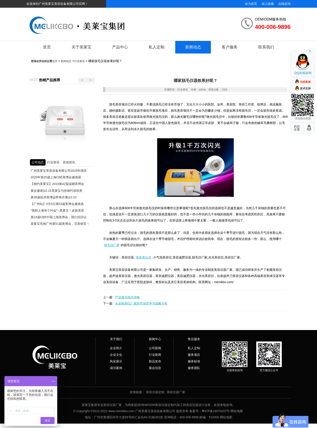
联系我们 (266, 47)
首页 (47, 47)
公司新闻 (155, 348)
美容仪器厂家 (176, 392)
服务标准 (194, 361)
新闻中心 (155, 339)
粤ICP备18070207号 (216, 411)
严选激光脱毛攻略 (127, 297)
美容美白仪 (143, 257)
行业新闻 (155, 354)
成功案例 (116, 368)
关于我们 (116, 339)
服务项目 (194, 354)
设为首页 (251, 4)
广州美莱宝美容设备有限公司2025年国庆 (59, 170)
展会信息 (155, 368)
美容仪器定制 (155, 392)
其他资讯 (69, 162)
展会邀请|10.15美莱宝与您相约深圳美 (56, 190)
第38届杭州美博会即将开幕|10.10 (53, 197)
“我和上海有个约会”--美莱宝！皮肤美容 (57, 210)
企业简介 (116, 348)
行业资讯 (79, 61)
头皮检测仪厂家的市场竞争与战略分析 (141, 303)
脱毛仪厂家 (112, 245)
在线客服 (305, 81)
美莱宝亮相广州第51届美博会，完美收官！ (60, 223)
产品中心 (120, 47)
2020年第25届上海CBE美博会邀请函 (56, 177)
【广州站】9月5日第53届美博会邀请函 (57, 204)
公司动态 (37, 162)
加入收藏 (268, 4)
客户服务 (230, 47)
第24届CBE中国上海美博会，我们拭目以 (59, 217)
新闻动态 (193, 47)
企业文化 (116, 354)
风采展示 (116, 361)
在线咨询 (284, 4)
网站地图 (236, 411)
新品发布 (155, 361)
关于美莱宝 (81, 47)
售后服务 (194, 339)
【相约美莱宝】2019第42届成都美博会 (57, 184)
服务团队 (194, 368)
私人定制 (156, 47)
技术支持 (305, 88)
